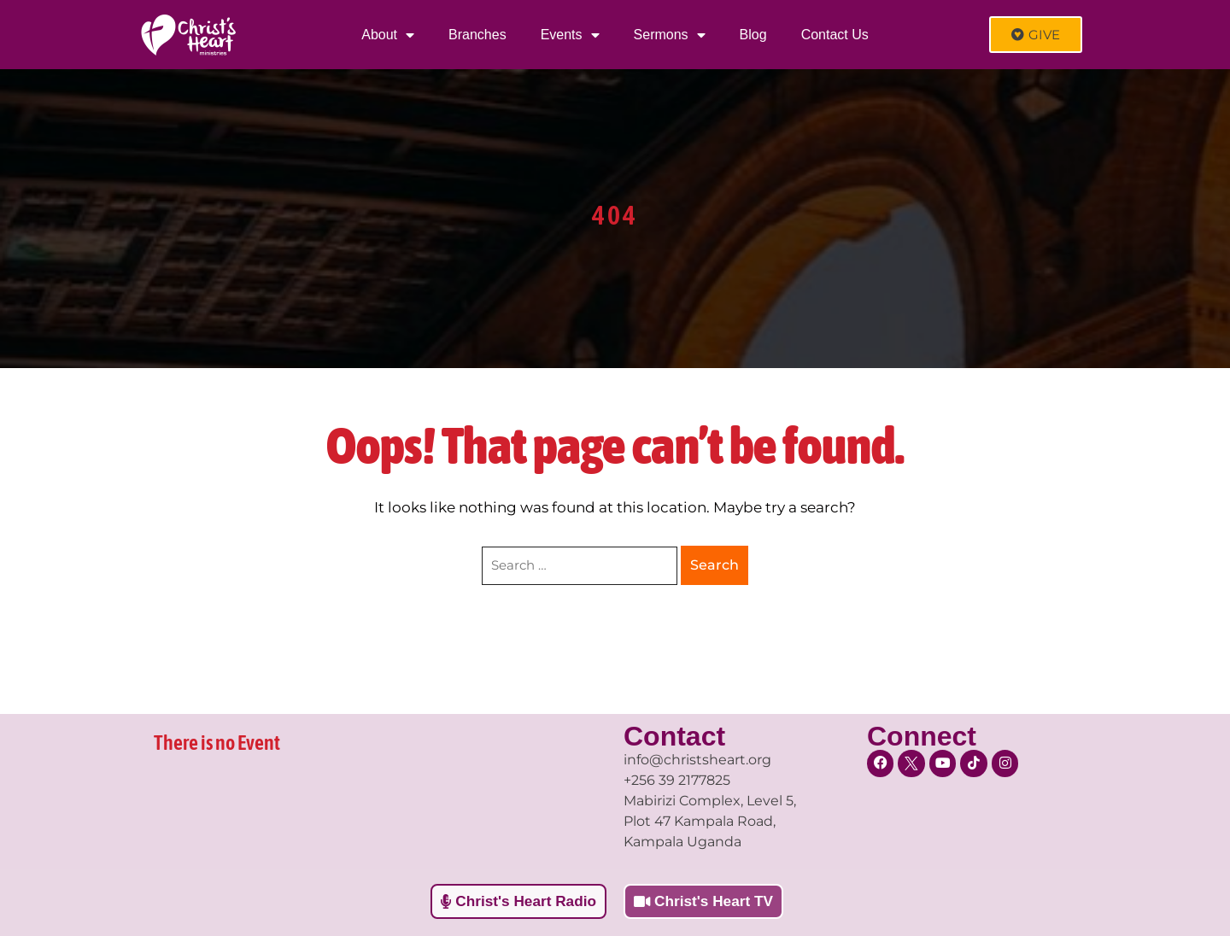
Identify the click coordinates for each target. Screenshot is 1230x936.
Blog (753, 34)
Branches (477, 34)
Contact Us (835, 34)
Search (714, 565)
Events (570, 35)
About (387, 35)
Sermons (670, 35)
